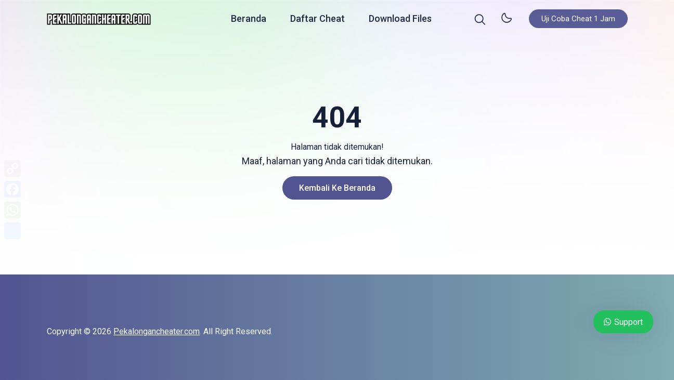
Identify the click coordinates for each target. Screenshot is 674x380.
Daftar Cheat (317, 20)
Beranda (248, 20)
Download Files (400, 20)
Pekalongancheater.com (156, 331)
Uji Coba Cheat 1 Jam (578, 20)
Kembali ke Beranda (337, 188)
